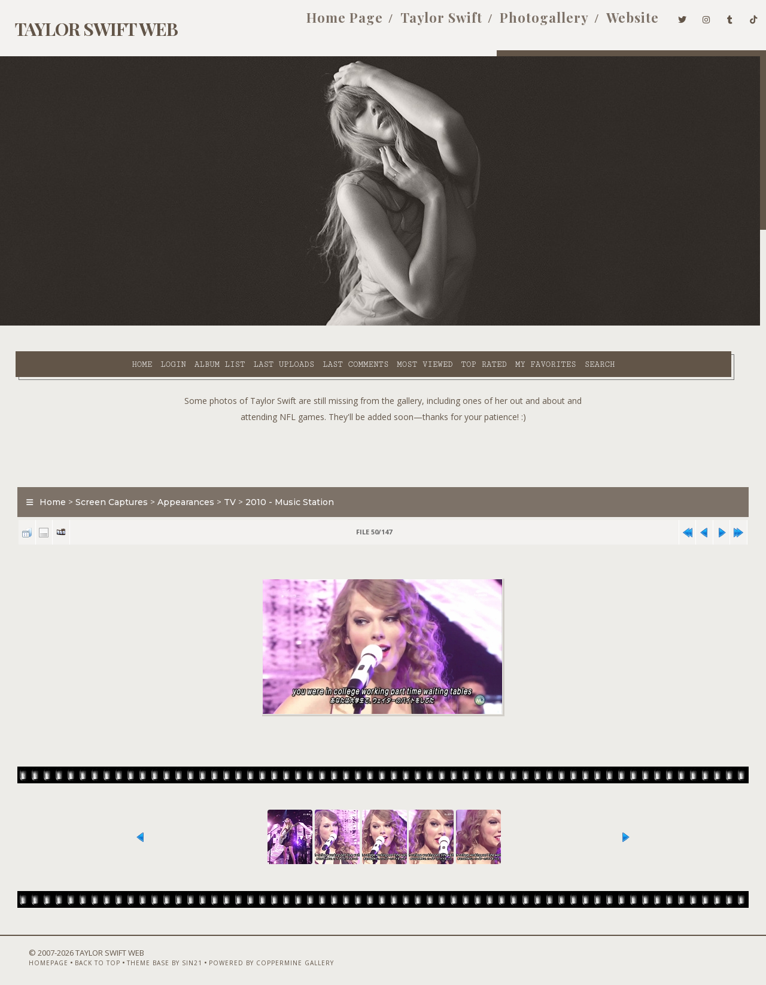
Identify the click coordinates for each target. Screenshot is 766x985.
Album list (126, 324)
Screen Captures (105, 475)
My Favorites (451, 324)
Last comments (261, 324)
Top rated (390, 324)
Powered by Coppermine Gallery (250, 953)
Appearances (179, 475)
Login (79, 324)
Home (48, 324)
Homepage (27, 953)
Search (506, 324)
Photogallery (526, 23)
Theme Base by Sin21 (143, 953)
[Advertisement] (383, 425)
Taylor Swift (423, 23)
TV (223, 475)
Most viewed (330, 324)
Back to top (76, 953)
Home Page (326, 23)
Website (614, 23)
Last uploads (189, 324)
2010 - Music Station (283, 475)
